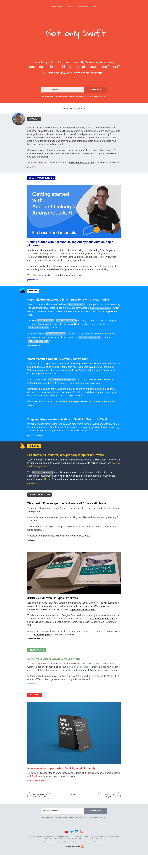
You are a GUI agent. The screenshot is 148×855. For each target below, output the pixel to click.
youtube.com (32, 280)
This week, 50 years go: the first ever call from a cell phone (66, 501)
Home (94, 7)
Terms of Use (54, 834)
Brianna (48, 477)
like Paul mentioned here (101, 616)
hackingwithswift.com (35, 778)
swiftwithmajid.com (34, 433)
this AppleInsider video (78, 664)
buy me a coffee (100, 836)
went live (46, 275)
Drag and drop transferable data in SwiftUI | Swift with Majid (67, 417)
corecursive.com (33, 636)
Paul (34, 774)
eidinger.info (32, 681)
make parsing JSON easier (92, 604)
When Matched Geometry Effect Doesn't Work (57, 357)
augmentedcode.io (34, 344)
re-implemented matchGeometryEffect (54, 381)
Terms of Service (94, 839)
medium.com (32, 481)
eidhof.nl (30, 404)
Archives (70, 7)
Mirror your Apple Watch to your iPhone (53, 656)
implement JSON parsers (83, 607)
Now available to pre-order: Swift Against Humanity (61, 765)
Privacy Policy (65, 834)
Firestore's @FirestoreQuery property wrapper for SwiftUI (65, 452)
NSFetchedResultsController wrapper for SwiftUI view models (68, 299)
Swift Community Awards (81, 162)
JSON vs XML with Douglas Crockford (52, 595)
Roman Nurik (47, 250)
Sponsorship (83, 7)
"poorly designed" (41, 632)
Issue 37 (74, 108)
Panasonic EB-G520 (81, 533)
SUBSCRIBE (95, 90)
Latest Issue (57, 7)
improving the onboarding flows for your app (95, 250)
